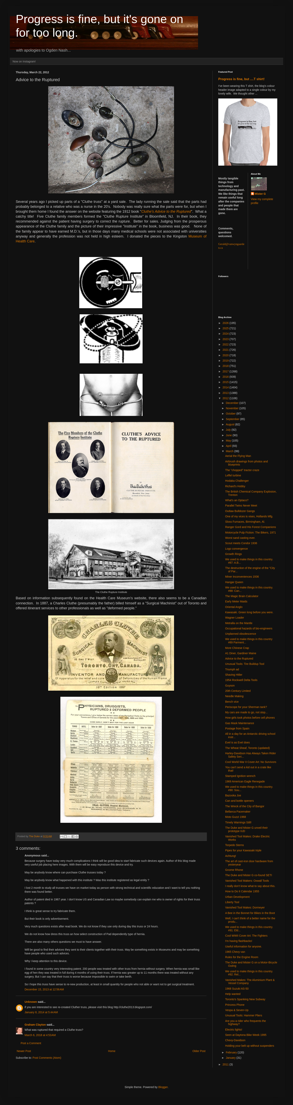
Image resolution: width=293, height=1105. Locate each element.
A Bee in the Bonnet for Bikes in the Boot (250, 913)
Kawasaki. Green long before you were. (249, 612)
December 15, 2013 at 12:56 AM (44, 989)
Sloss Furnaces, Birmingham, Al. (245, 521)
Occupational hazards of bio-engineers (248, 628)
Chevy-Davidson (235, 1040)
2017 (226, 371)
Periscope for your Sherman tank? (246, 707)
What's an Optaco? (237, 500)
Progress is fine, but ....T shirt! (241, 79)
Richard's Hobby (235, 486)
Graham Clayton (35, 1024)
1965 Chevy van (235, 951)
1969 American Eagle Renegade (245, 781)
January (231, 1057)
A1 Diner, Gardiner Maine (240, 653)
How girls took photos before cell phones (250, 717)
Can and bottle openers (239, 800)
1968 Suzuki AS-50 (237, 988)
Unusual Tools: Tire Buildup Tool (244, 663)
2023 (226, 339)
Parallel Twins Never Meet (241, 505)
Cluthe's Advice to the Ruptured (166, 211)
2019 (226, 360)
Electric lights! (233, 1029)
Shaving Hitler (233, 674)
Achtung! (230, 855)
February (232, 1052)
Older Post (199, 1051)
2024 (226, 333)
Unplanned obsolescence (240, 633)
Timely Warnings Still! (238, 822)
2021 (226, 349)
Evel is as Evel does (237, 742)
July (228, 429)
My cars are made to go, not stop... (246, 712)
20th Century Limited (238, 690)
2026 (226, 323)
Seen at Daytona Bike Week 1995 (245, 1034)
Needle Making (234, 696)
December (232, 403)
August (230, 424)
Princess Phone (234, 1004)
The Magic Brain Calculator (241, 596)
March (230, 451)
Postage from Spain (237, 728)
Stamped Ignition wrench (240, 775)
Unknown (31, 1001)
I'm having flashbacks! (238, 941)
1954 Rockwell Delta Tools (241, 680)
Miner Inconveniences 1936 (242, 576)
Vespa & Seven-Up (236, 1010)
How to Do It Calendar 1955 (242, 891)
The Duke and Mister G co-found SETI (248, 875)
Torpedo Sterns (234, 845)
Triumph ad (232, 669)
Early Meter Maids (236, 601)
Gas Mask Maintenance (239, 723)
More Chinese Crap (237, 647)
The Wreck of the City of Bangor (244, 806)
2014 (226, 387)
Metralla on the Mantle (238, 623)
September (233, 419)
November (232, 408)
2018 (226, 365)
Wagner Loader (234, 617)
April (229, 445)
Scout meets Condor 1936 (241, 543)
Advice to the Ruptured (239, 658)
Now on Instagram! (24, 61)
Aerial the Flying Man (238, 455)
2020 (226, 355)
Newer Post (24, 1051)
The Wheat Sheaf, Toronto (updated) (247, 748)
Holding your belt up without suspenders (249, 1045)
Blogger (163, 1087)
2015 (226, 382)
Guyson (230, 685)
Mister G (260, 193)
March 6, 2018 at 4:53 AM (40, 1035)
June (229, 435)
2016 (226, 376)
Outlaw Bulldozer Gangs (240, 511)
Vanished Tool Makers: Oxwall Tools (247, 880)
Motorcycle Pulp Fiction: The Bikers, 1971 (250, 532)
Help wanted (232, 994)
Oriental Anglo (233, 607)
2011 (226, 1064)
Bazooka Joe (233, 795)
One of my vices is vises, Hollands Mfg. (249, 516)
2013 (226, 392)
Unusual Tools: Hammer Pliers (243, 1015)
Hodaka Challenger (237, 480)
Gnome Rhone (234, 869)
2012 (226, 398)
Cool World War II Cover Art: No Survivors (250, 762)
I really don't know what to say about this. (250, 886)
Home (111, 1051)
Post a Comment (31, 1043)
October (231, 413)
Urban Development (237, 896)
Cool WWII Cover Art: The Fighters (246, 935)
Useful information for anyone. (243, 946)
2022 (226, 344)
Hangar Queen (234, 582)
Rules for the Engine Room (241, 957)
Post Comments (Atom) (47, 1057)
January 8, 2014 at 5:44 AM (41, 1012)
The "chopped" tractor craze (242, 470)
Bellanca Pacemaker (237, 811)
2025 (226, 328)
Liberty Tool (232, 902)
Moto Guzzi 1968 (235, 816)
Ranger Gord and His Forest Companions (250, 527)
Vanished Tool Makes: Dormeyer (245, 907)
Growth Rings (233, 554)
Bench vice (232, 701)
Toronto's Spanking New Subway (245, 999)
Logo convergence (236, 548)
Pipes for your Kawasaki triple (243, 850)
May (229, 440)
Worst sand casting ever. (240, 537)
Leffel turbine (233, 475)
